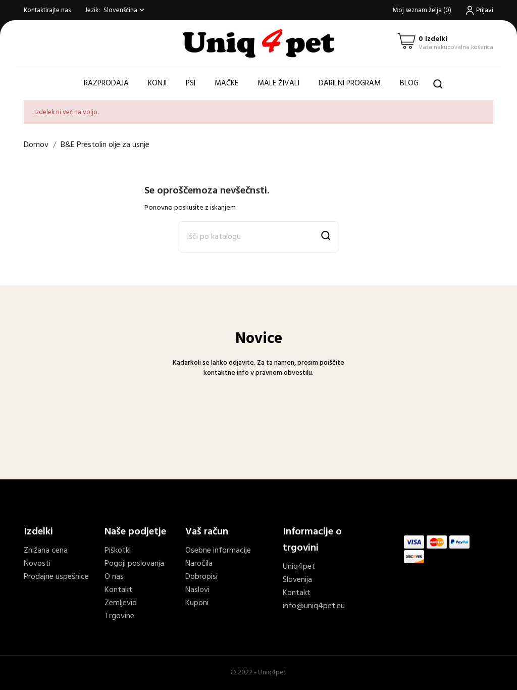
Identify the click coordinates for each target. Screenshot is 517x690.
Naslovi (197, 590)
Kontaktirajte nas (47, 10)
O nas (114, 576)
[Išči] (258, 237)
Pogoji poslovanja (134, 563)
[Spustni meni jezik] (125, 10)
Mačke (226, 83)
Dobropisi (201, 576)
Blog (409, 83)
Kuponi (197, 603)
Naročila (199, 563)
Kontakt (118, 590)
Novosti (37, 563)
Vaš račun (206, 532)
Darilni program (350, 83)
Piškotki (118, 550)
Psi (190, 83)
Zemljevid (121, 603)
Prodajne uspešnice (56, 576)
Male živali (278, 83)
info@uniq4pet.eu (314, 606)
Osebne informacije (218, 550)
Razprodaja (106, 83)
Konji (157, 83)
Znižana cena (46, 550)
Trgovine (119, 616)
